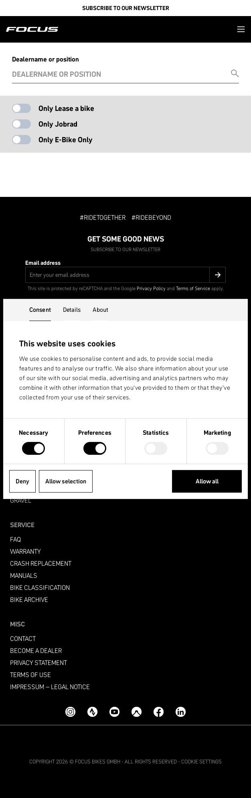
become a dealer (36, 651)
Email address (43, 263)
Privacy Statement (38, 663)
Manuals (23, 575)
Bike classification (40, 587)
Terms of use (30, 675)
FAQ (15, 539)
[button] (241, 29)
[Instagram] (70, 712)
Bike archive (29, 599)
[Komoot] (137, 712)
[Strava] (92, 712)
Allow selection (65, 481)
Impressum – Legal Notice (50, 687)
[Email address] (125, 275)
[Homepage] (32, 29)
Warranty (25, 551)
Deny (22, 481)
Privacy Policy (151, 288)
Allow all (207, 481)
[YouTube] (114, 712)
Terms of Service (193, 288)
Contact (23, 638)
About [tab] (100, 309)
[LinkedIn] (181, 712)
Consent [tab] (40, 309)
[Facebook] (159, 712)
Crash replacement (40, 563)
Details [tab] (72, 309)
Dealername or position (45, 59)
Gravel (20, 500)
